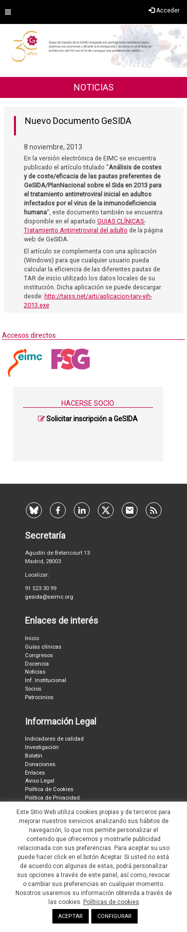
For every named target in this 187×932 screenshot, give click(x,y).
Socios (33, 689)
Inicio (32, 638)
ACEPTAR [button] (70, 916)
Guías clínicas (43, 647)
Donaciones (40, 764)
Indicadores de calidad (54, 739)
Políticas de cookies (111, 902)
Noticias (35, 672)
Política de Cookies (49, 789)
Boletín (33, 756)
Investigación (42, 747)
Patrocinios (39, 697)
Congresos (39, 655)
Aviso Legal (39, 781)
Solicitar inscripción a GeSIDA (92, 419)
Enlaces (35, 773)
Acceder (164, 10)
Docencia (37, 664)
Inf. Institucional (45, 680)
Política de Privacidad (52, 798)
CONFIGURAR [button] (114, 916)
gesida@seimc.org (49, 597)
